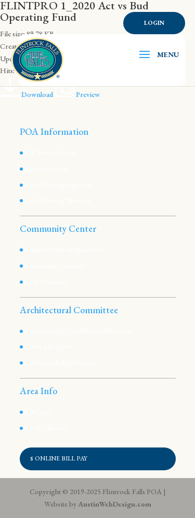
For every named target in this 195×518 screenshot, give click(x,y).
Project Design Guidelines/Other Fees (76, 330)
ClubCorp (35, 411)
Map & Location (44, 281)
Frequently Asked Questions (61, 249)
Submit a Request (46, 346)
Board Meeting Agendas (56, 184)
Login (154, 23)
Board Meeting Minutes (55, 200)
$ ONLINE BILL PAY (58, 458)
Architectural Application (57, 362)
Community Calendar (52, 265)
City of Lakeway (44, 427)
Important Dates (44, 168)
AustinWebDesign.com (114, 504)
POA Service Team (48, 152)
